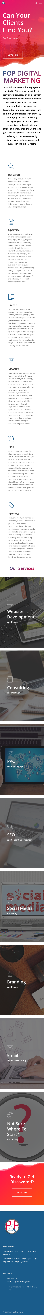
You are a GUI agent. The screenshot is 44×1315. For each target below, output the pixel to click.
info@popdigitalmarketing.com (18, 1281)
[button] (40, 3)
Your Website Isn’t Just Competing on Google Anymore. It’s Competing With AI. (20, 1260)
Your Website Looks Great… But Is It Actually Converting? (20, 1252)
